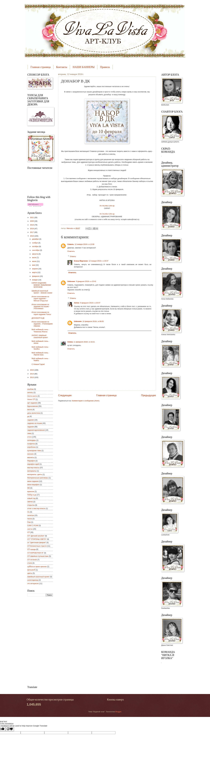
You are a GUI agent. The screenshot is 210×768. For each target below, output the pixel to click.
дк (28, 416)
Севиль (70, 244)
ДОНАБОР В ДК (38, 318)
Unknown (71, 281)
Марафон (31, 461)
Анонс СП (31, 399)
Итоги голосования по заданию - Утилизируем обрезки (42, 324)
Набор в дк (31, 495)
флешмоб (31, 570)
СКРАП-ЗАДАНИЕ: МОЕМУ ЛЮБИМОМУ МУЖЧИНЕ (41, 285)
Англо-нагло (32, 396)
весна (29, 410)
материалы (31, 471)
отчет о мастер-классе (36, 508)
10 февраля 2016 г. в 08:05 (93, 321)
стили (29, 563)
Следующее (65, 395)
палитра (30, 515)
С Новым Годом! (38, 364)
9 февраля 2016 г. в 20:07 (90, 303)
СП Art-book (32, 560)
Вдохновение (32, 406)
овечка (30, 502)
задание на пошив (34, 423)
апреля (35, 269)
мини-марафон (33, 485)
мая (34, 265)
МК (28, 488)
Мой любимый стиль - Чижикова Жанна (40, 331)
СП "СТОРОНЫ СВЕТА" (36, 539)
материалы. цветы (34, 474)
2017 (32, 232)
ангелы (30, 393)
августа (35, 254)
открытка (31, 505)
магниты (30, 457)
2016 (32, 236)
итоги (29, 437)
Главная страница (41, 67)
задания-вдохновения (36, 430)
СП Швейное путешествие (37, 556)
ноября (35, 243)
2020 (32, 221)
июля (34, 258)
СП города (31, 549)
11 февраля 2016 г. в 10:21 (84, 342)
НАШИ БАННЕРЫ (84, 67)
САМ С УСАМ (32, 525)
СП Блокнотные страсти (37, 546)
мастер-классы (33, 468)
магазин (30, 454)
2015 (32, 370)
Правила (105, 67)
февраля (36, 276)
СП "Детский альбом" (35, 536)
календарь (31, 440)
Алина (70, 342)
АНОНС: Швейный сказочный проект (40, 336)
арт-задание (32, 403)
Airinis (76, 303)
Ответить (71, 251)
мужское (30, 491)
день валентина (33, 413)
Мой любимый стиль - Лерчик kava (40, 354)
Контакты (61, 67)
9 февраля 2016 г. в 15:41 (86, 281)
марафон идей (33, 464)
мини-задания (33, 481)
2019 (32, 225)
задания (30, 427)
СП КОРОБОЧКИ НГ (35, 553)
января (35, 280)
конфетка (31, 444)
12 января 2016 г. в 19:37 (98, 261)
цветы (29, 573)
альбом (30, 389)
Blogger (118, 712)
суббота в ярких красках (37, 566)
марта (34, 272)
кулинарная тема (34, 451)
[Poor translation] (9, 729)
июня (34, 261)
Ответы (73, 256)
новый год (31, 498)
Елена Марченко (81, 261)
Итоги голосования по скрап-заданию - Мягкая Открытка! (40, 299)
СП (28, 532)
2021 (32, 217)
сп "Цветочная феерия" (36, 542)
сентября (36, 250)
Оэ (28, 512)
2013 (32, 377)
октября (35, 246)
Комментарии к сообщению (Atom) (85, 401)
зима (29, 433)
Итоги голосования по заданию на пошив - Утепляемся (41, 306)
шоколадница (32, 580)
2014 (32, 374)
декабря (35, 239)
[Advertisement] (38, 640)
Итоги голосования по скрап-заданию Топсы (41, 313)
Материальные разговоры (37, 478)
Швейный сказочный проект (38, 577)
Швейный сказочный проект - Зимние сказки (42, 292)
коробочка (31, 447)
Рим (29, 522)
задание (30, 420)
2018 (32, 229)
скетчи (30, 529)
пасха (29, 519)
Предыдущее (148, 395)
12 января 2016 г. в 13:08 (84, 244)
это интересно (33, 584)
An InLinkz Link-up (107, 206)
